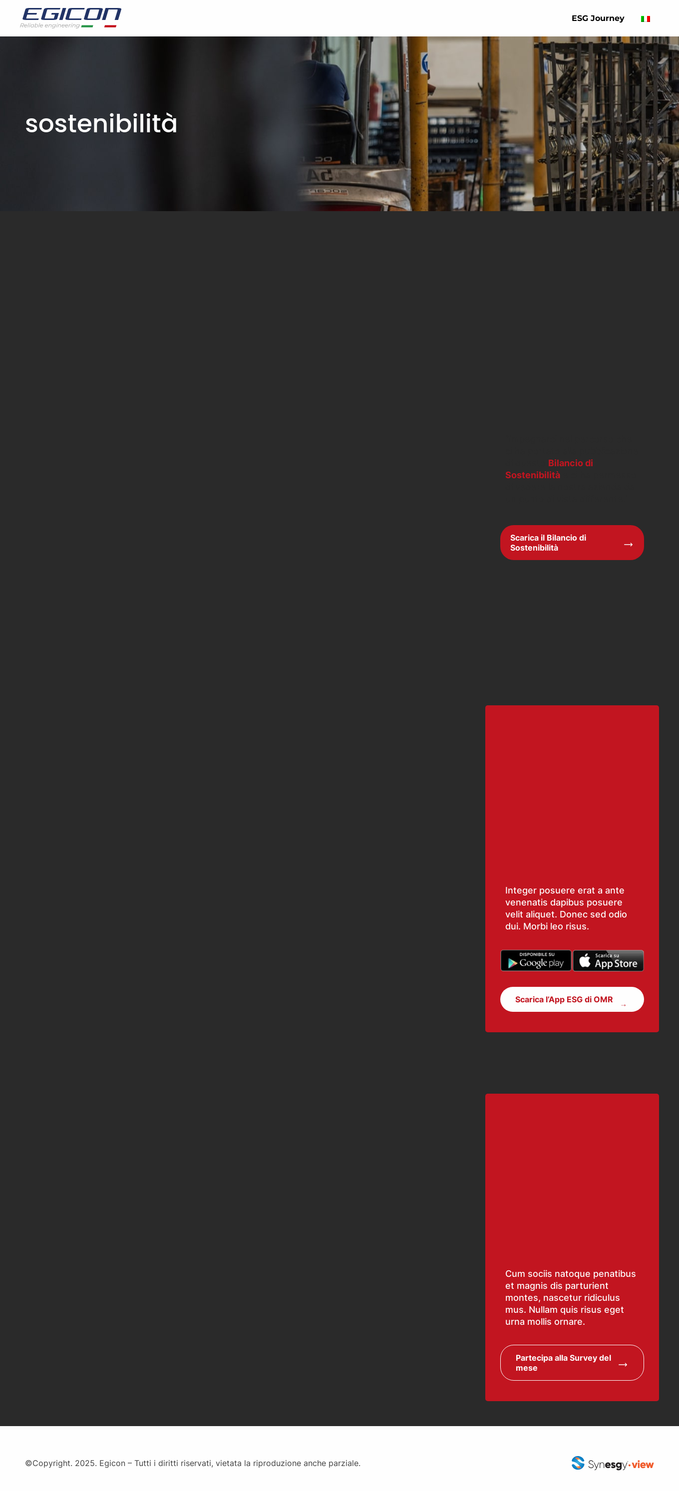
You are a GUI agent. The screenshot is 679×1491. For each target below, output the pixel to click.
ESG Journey (598, 18)
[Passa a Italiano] (645, 18)
